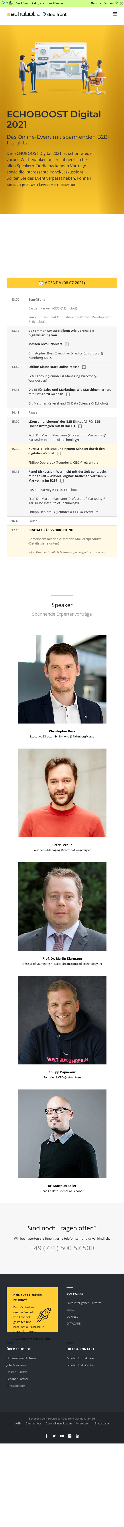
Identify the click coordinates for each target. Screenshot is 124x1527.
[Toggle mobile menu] (115, 14)
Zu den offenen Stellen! (31, 1339)
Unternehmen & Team (21, 1358)
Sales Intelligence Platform (84, 1303)
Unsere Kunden (17, 1372)
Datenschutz (33, 1423)
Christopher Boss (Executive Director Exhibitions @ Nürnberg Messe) (66, 344)
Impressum (83, 1423)
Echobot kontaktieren (81, 1358)
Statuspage (102, 1423)
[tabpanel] (62, 426)
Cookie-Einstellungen (59, 1423)
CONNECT (73, 1317)
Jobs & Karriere (16, 1365)
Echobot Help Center (80, 1365)
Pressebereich (16, 1386)
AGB (18, 1423)
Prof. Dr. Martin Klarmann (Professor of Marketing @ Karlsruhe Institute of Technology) (67, 430)
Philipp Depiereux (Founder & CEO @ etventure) (67, 456)
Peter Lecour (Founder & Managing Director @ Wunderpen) (63, 374)
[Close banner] (121, 3)
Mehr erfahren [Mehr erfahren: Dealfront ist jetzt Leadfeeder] (104, 3)
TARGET (72, 1310)
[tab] (62, 282)
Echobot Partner (17, 1379)
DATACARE (74, 1323)
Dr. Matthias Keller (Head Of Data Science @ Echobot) (70, 396)
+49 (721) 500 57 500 (62, 1247)
